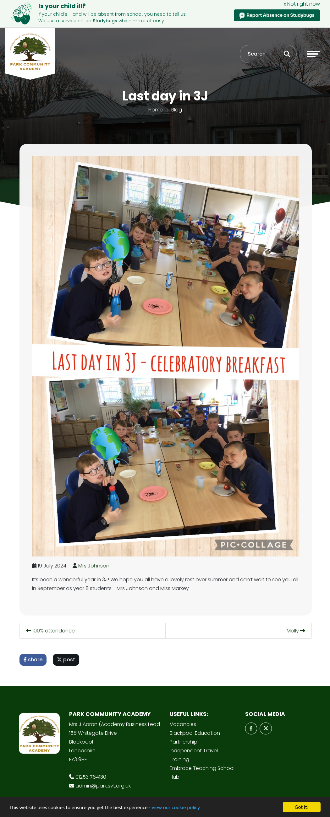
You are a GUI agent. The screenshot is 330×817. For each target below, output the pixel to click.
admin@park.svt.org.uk (103, 785)
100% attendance (52, 630)
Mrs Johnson (95, 565)
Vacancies (183, 724)
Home (155, 109)
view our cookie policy (176, 807)
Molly (297, 630)
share (34, 659)
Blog (176, 109)
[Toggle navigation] (313, 54)
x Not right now (302, 4)
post (67, 659)
